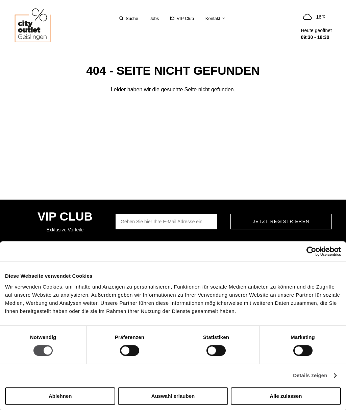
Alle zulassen (286, 396)
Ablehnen (60, 396)
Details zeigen (310, 376)
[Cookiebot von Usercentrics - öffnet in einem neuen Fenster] (311, 251)
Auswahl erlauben (173, 396)
